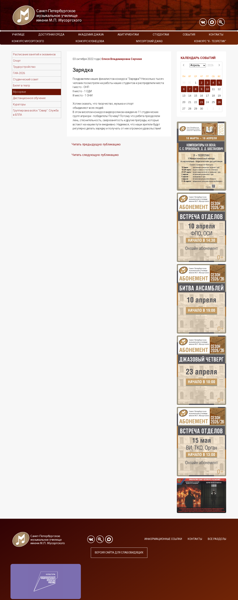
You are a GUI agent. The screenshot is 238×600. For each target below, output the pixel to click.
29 (195, 108)
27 (183, 108)
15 (195, 95)
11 (213, 89)
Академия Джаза (91, 34)
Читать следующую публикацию (95, 155)
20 (183, 102)
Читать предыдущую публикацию (96, 144)
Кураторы (19, 104)
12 (219, 89)
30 (183, 82)
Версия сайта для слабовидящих (119, 552)
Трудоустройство (24, 66)
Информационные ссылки (163, 538)
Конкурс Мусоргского (28, 41)
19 (219, 95)
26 (219, 102)
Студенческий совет (25, 79)
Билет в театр (21, 85)
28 (189, 108)
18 (213, 95)
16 (201, 95)
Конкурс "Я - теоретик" (210, 41)
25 (213, 102)
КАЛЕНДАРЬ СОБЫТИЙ (198, 58)
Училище (18, 34)
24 (207, 102)
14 (189, 95)
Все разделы (217, 538)
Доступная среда (51, 34)
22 (195, 102)
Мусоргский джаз (149, 41)
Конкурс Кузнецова (90, 41)
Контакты (216, 34)
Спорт (17, 60)
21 (189, 102)
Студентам (161, 34)
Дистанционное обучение (29, 98)
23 (201, 102)
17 (207, 95)
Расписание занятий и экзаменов (34, 54)
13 (183, 95)
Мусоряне (19, 91)
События (189, 34)
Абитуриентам (128, 34)
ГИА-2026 (19, 73)
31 (189, 82)
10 (207, 89)
